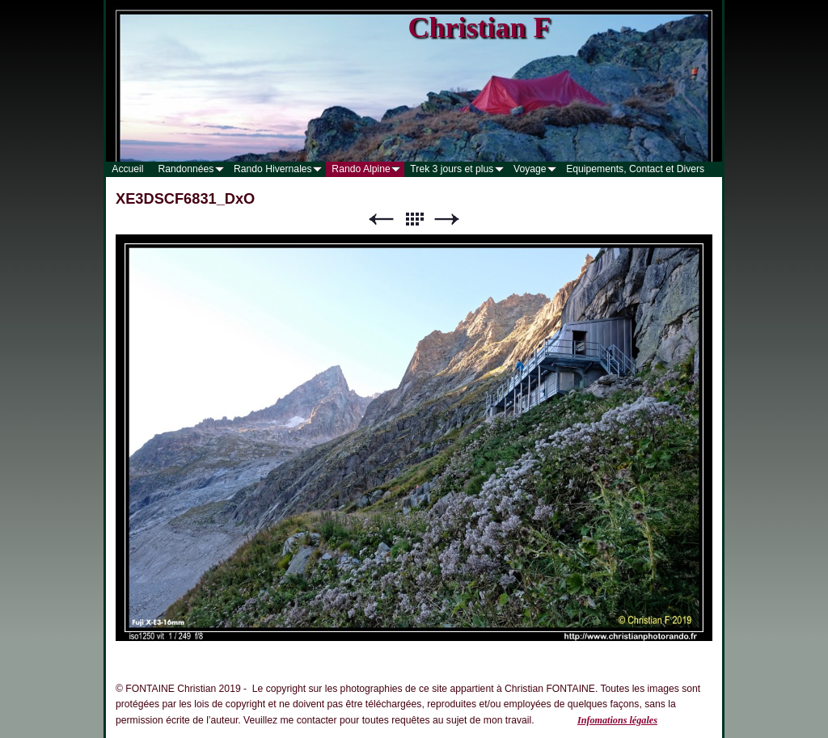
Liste (414, 219)
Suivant (447, 219)
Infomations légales (617, 720)
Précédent (381, 219)
